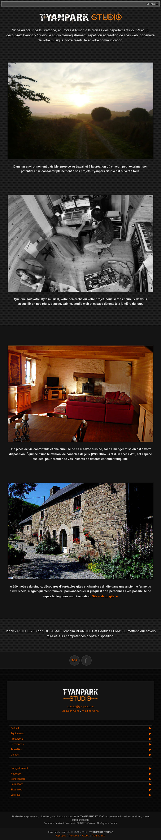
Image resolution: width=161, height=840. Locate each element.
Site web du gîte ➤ (105, 596)
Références (17, 744)
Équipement (17, 733)
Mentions (74, 835)
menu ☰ (151, 4)
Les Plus (16, 794)
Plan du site (98, 835)
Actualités (16, 749)
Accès (85, 835)
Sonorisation (18, 778)
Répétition (16, 773)
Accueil (15, 728)
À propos (61, 835)
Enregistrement (19, 768)
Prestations (17, 738)
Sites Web (16, 789)
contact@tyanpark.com (80, 706)
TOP (74, 660)
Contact (15, 754)
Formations (17, 784)
